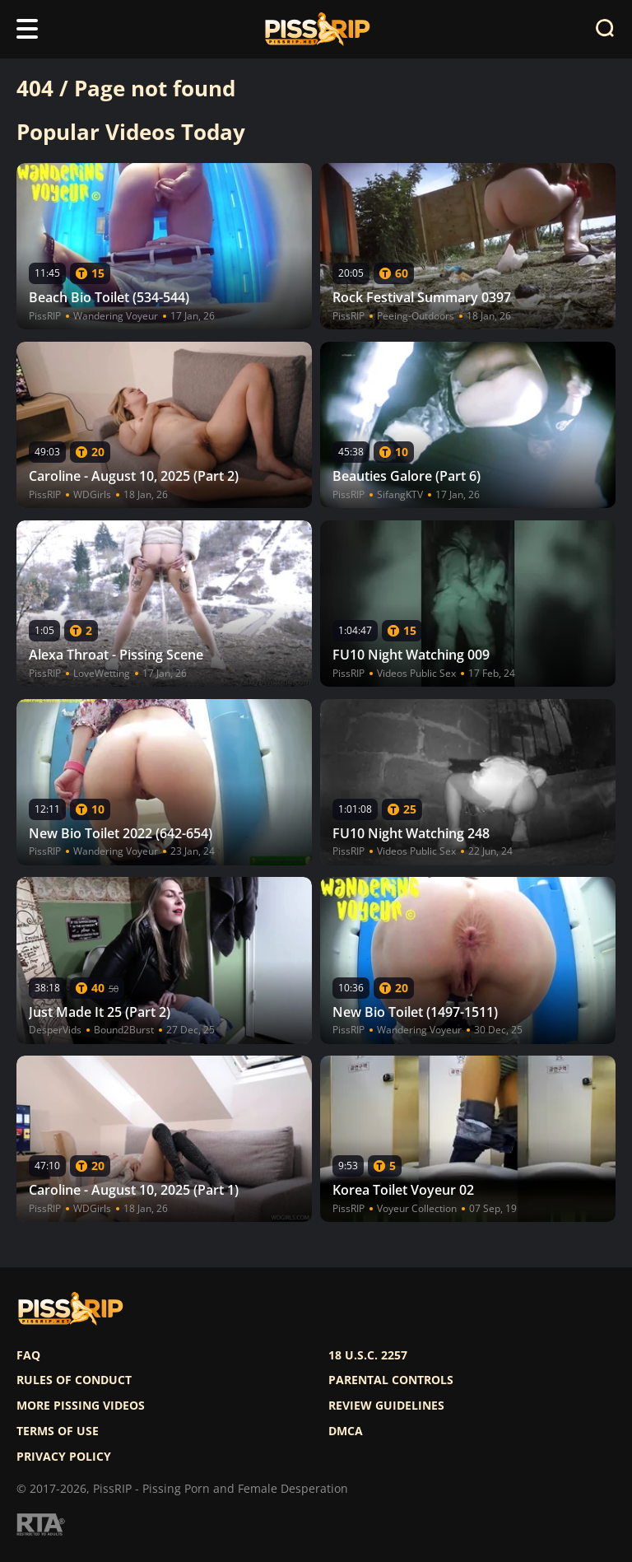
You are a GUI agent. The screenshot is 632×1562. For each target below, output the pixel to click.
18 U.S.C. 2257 (367, 1355)
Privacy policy (63, 1456)
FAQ (28, 1355)
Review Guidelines (386, 1405)
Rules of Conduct (74, 1380)
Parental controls (390, 1380)
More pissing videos (80, 1405)
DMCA (345, 1431)
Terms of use (57, 1431)
